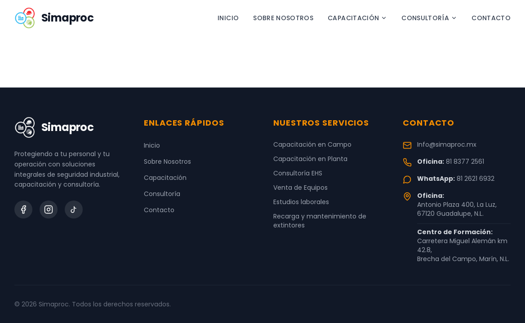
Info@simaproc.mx (446, 144)
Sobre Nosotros (283, 17)
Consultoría (429, 17)
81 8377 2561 (465, 161)
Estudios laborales (301, 201)
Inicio (228, 17)
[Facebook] (23, 209)
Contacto (491, 17)
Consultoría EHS (297, 173)
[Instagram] (49, 209)
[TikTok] (74, 209)
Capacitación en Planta (310, 158)
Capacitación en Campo (312, 144)
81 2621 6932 (475, 178)
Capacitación (357, 17)
